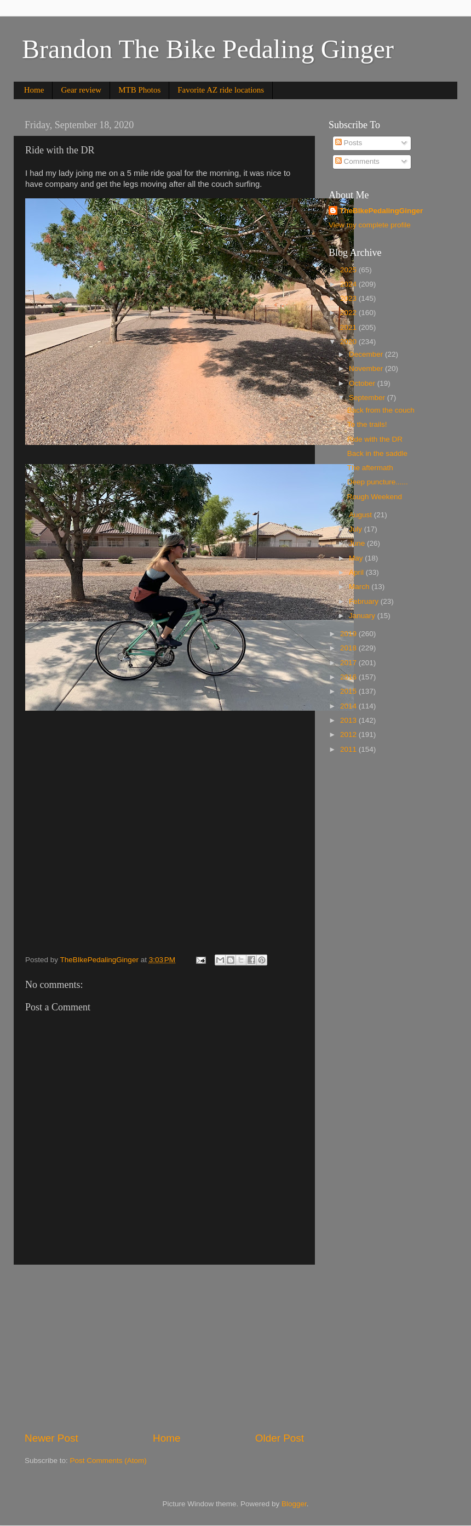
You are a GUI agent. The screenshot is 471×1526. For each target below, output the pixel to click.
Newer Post (51, 1438)
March (360, 586)
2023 (349, 298)
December (367, 354)
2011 (349, 749)
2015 (349, 691)
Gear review (81, 89)
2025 (349, 270)
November (367, 368)
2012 (349, 734)
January (363, 615)
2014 (349, 706)
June (358, 543)
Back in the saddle (377, 453)
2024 (349, 284)
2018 (349, 648)
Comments (357, 161)
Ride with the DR (375, 439)
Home (34, 89)
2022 (349, 312)
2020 (349, 342)
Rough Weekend (374, 497)
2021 (349, 327)
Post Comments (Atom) (108, 1460)
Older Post (279, 1438)
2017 (349, 663)
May (357, 558)
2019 (349, 634)
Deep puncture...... (377, 482)
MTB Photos (139, 89)
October (363, 383)
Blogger (294, 1504)
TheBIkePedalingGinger (381, 211)
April (357, 572)
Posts (349, 143)
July (356, 529)
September (368, 397)
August (361, 515)
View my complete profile (370, 225)
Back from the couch (381, 410)
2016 (349, 677)
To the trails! (367, 424)
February (365, 601)
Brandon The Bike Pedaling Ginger (208, 49)
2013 (349, 720)
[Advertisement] (164, 1347)
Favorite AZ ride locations (220, 89)
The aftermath (370, 468)
